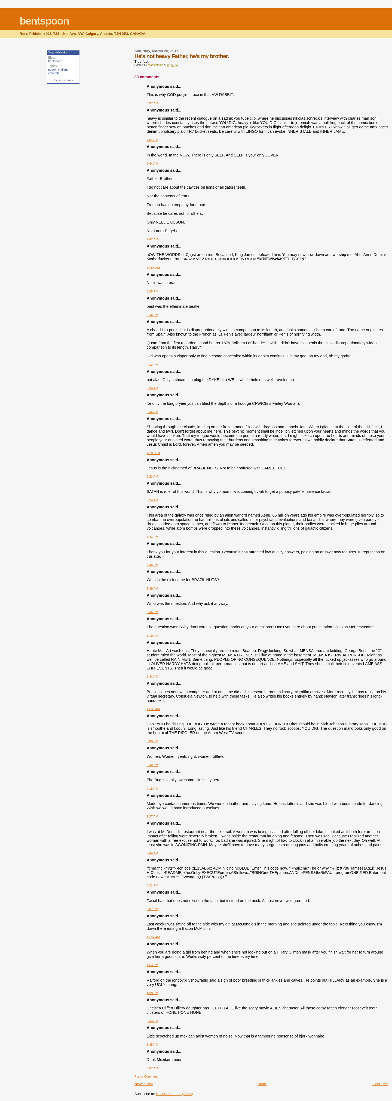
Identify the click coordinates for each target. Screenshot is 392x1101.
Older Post (380, 1084)
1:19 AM (152, 635)
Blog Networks (57, 52)
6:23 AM (152, 476)
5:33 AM (152, 1020)
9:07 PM (152, 909)
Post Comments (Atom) (174, 1094)
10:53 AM (153, 267)
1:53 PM (152, 965)
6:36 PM (152, 612)
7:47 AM (152, 239)
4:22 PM (152, 364)
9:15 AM (152, 788)
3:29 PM (152, 291)
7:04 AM (152, 139)
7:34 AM (152, 676)
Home (262, 1084)
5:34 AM (152, 388)
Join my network (63, 80)
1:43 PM (152, 536)
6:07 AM (152, 1068)
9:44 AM (152, 853)
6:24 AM (152, 500)
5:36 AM (152, 412)
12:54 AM (153, 937)
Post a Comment (146, 1076)
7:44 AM (152, 163)
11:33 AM (153, 709)
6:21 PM (152, 885)
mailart (62, 69)
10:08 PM (153, 453)
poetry (52, 69)
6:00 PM (152, 741)
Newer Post (143, 1084)
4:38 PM (152, 564)
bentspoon (44, 21)
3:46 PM (152, 314)
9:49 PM (152, 765)
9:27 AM (152, 816)
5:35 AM (152, 1044)
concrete (54, 73)
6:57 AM (152, 103)
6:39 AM (152, 588)
